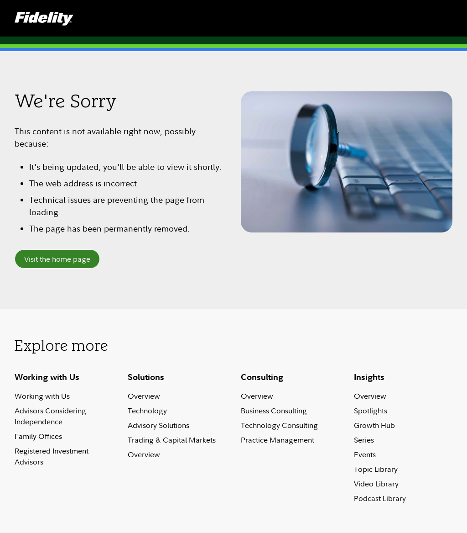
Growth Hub (374, 425)
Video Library (376, 484)
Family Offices (38, 436)
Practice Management (277, 440)
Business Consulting (274, 411)
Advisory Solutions (158, 425)
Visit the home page (57, 259)
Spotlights (370, 411)
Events (365, 454)
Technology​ (147, 411)
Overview (144, 396)
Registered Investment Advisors (51, 456)
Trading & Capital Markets (172, 440)
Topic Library (376, 469)
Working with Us (42, 396)
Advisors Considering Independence (50, 416)
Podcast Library (380, 498)
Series (364, 440)
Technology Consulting (279, 425)
